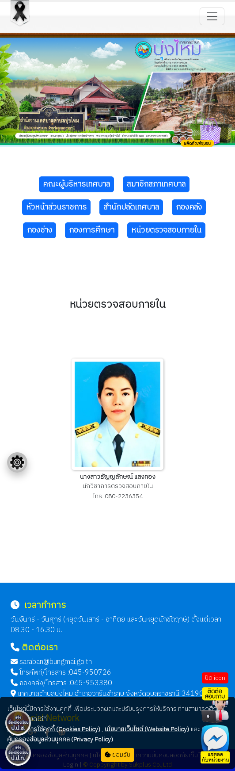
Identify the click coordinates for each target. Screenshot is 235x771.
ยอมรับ (117, 755)
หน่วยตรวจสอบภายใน (166, 230)
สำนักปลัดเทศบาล (131, 207)
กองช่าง (39, 230)
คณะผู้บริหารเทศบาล (76, 184)
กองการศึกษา (91, 230)
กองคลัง (189, 207)
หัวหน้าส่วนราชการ (56, 207)
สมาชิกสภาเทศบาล (156, 184)
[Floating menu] (17, 462)
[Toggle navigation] (212, 16)
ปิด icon (215, 678)
